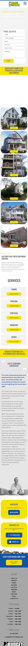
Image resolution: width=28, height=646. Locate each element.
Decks (14, 592)
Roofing (14, 585)
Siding (14, 583)
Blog (14, 596)
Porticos (14, 587)
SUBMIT (8, 61)
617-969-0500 (14, 633)
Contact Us (14, 598)
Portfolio (14, 594)
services (14, 580)
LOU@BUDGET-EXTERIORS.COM (14, 637)
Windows (14, 589)
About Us (14, 578)
